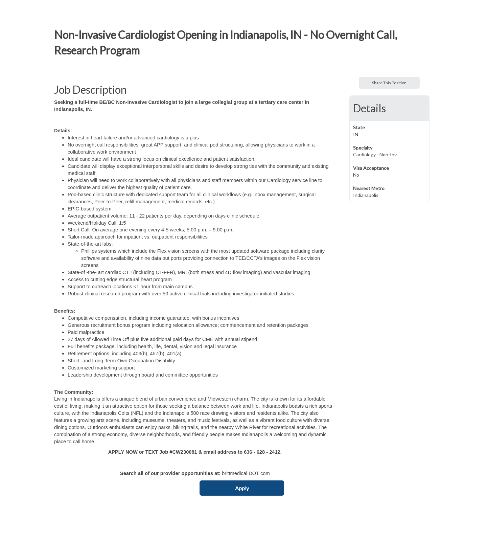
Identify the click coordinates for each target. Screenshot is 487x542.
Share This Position (389, 82)
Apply (242, 488)
